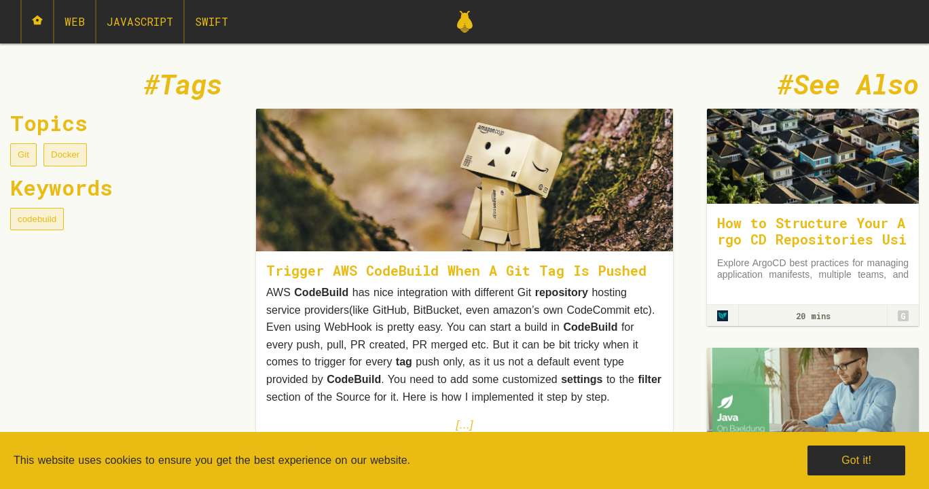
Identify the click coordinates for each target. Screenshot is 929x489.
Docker (65, 154)
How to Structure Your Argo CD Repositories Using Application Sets (812, 239)
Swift (211, 21)
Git (23, 154)
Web (75, 21)
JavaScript (140, 21)
